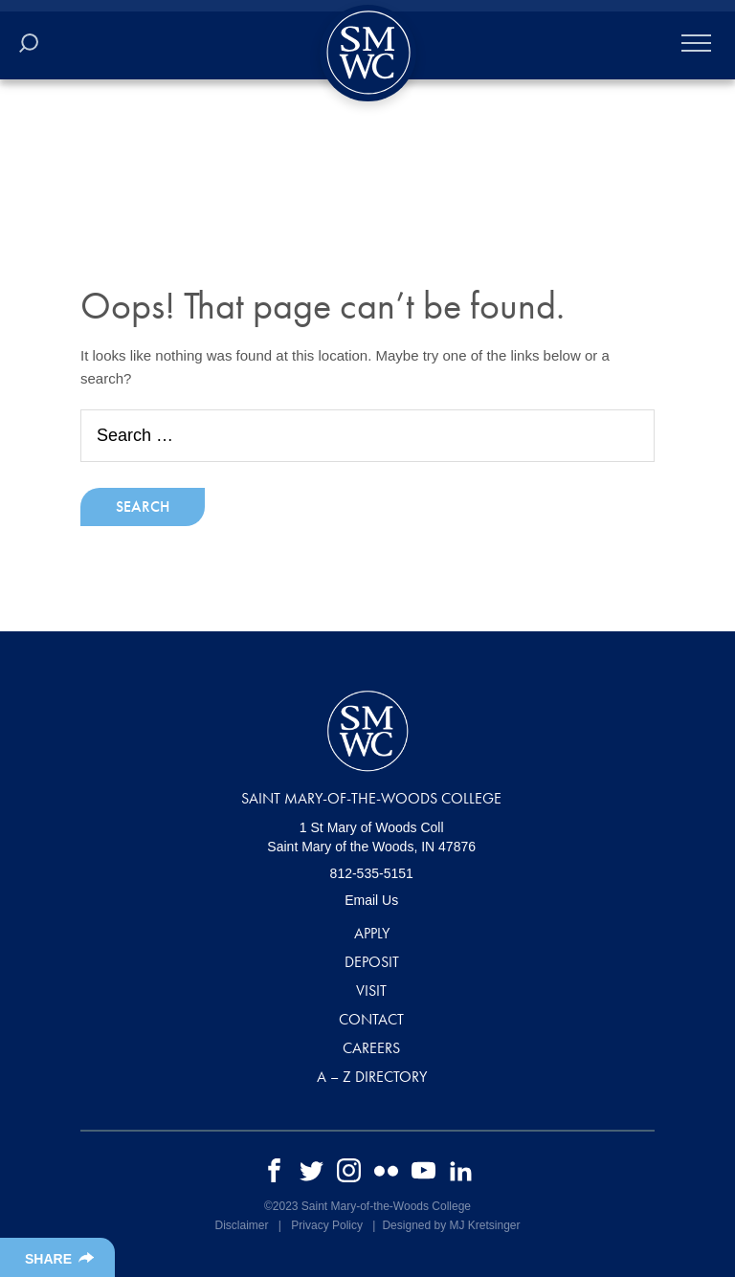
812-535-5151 (371, 873)
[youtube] (423, 1170)
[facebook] (274, 1170)
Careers (371, 1048)
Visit (371, 990)
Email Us (371, 900)
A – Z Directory (372, 1077)
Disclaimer (241, 1225)
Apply (372, 933)
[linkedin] (461, 1170)
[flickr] (386, 1170)
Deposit (372, 962)
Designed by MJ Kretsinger (451, 1225)
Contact (371, 1019)
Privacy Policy (327, 1225)
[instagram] (349, 1170)
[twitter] (311, 1170)
